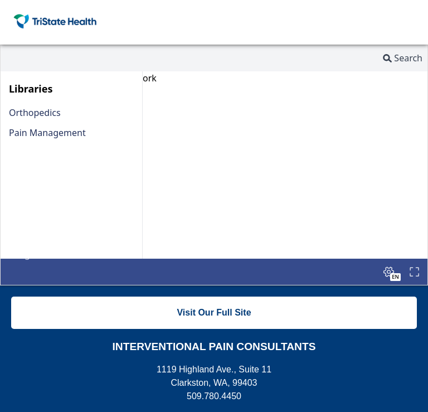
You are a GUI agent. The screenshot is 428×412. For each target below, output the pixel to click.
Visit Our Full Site (214, 312)
